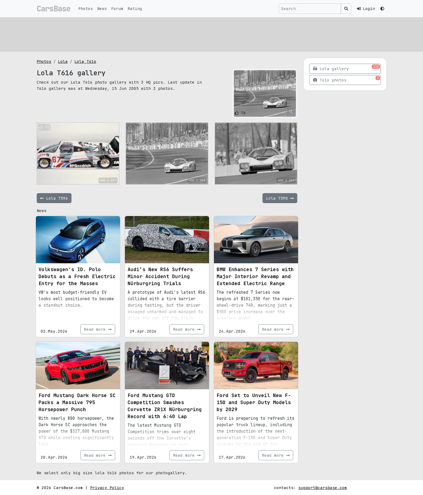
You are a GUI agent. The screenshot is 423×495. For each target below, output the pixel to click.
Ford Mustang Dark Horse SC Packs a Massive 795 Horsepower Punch (77, 402)
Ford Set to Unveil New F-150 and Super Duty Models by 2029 (254, 402)
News (102, 8)
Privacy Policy (107, 487)
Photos (85, 8)
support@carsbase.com (322, 487)
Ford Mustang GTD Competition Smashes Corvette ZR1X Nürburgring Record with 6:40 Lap (165, 405)
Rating (135, 8)
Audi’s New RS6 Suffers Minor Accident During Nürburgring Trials (160, 276)
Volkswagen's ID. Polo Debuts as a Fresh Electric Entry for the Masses (77, 276)
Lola (63, 61)
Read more (98, 329)
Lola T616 (85, 61)
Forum (117, 8)
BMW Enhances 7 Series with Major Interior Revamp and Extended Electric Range (255, 276)
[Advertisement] (198, 34)
